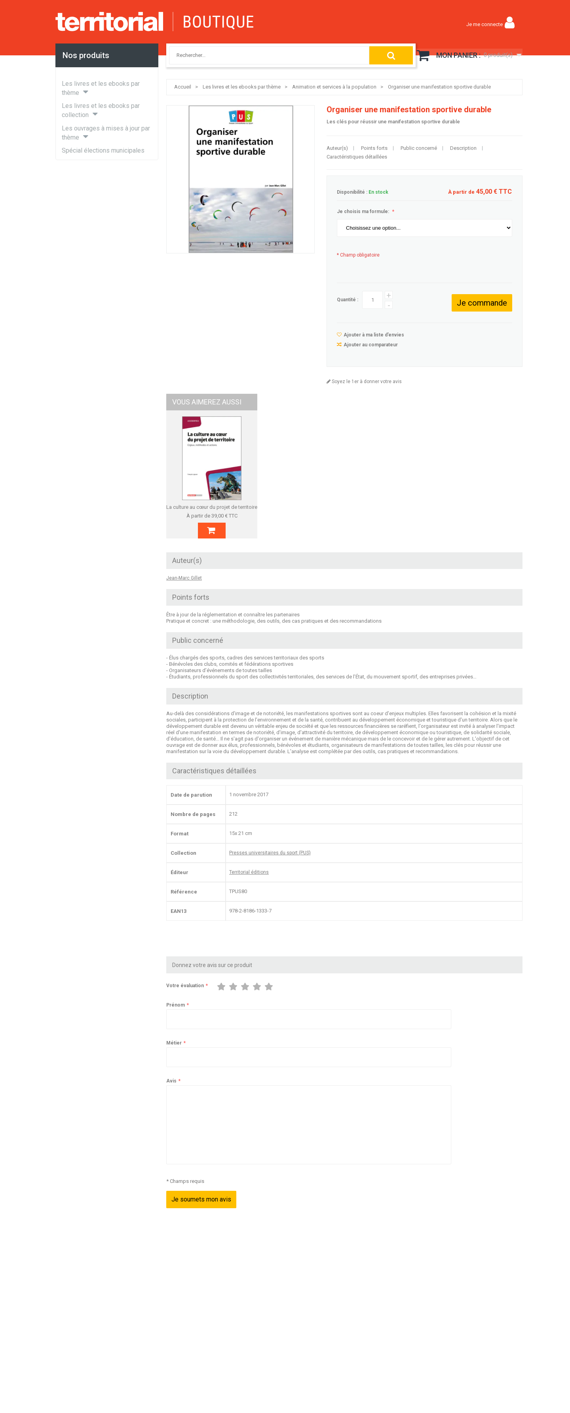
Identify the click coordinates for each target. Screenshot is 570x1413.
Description (463, 148)
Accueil (182, 87)
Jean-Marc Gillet (184, 587)
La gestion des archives (390, 507)
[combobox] (260, 55)
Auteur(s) (337, 148)
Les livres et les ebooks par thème (242, 87)
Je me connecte (484, 24)
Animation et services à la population (334, 87)
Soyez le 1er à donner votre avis (366, 381)
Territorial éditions (249, 881)
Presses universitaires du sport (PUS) (270, 862)
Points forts (374, 148)
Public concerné (419, 148)
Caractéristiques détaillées (357, 157)
